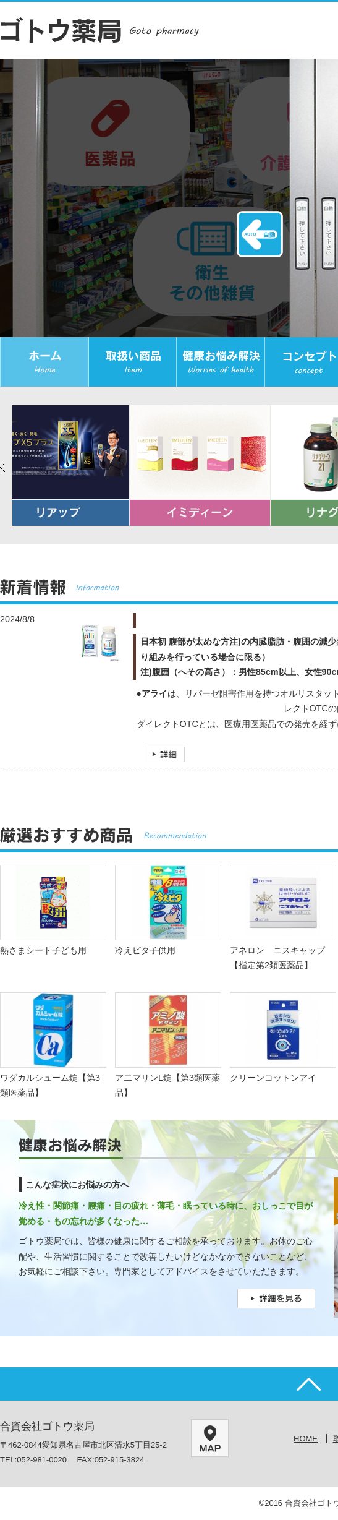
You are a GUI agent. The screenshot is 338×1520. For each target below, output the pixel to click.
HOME (306, 1438)
